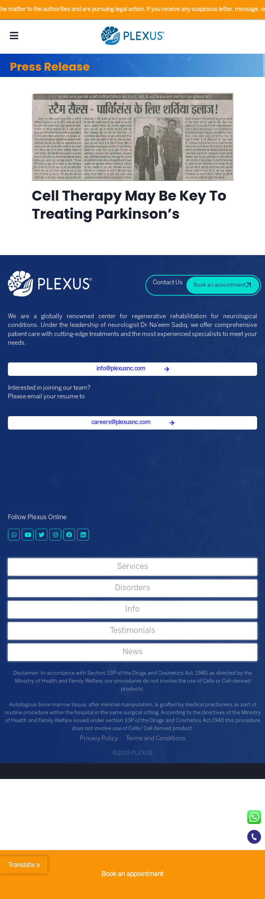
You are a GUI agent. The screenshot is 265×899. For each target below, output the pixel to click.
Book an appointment (132, 874)
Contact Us (168, 282)
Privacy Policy (99, 738)
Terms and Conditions (156, 738)
